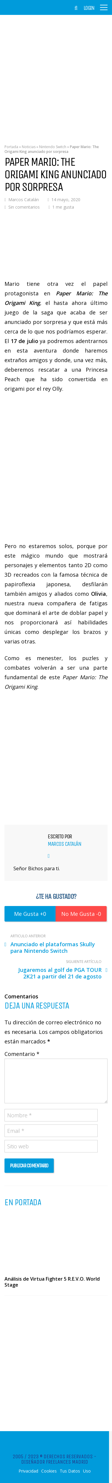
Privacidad (28, 1471)
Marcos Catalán (23, 199)
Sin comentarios (24, 207)
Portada (11, 146)
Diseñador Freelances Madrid (54, 1462)
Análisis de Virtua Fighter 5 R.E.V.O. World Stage (52, 1282)
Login (89, 8)
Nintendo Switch (52, 146)
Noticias (29, 146)
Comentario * (21, 1053)
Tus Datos (70, 1471)
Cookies (49, 1471)
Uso (87, 1471)
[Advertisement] (56, 75)
